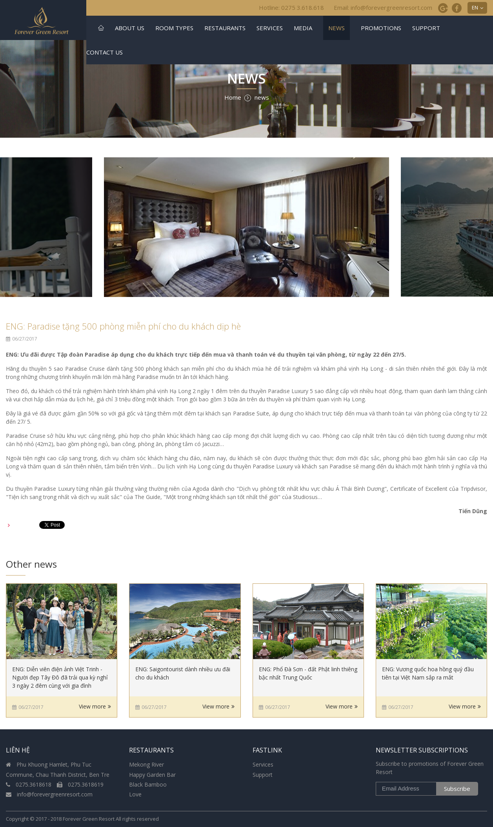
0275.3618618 (29, 784)
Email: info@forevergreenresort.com (383, 7)
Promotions (381, 28)
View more (92, 706)
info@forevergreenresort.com (49, 794)
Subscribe (457, 788)
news (336, 28)
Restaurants (225, 28)
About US (129, 28)
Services (270, 28)
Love (135, 794)
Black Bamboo (148, 784)
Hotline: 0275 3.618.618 (291, 7)
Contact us (104, 52)
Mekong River (146, 764)
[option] (246, 227)
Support (426, 28)
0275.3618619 (80, 784)
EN (475, 7)
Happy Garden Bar (152, 774)
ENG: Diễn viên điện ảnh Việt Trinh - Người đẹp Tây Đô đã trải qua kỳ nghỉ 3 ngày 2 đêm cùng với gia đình (60, 677)
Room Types (174, 28)
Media (303, 28)
